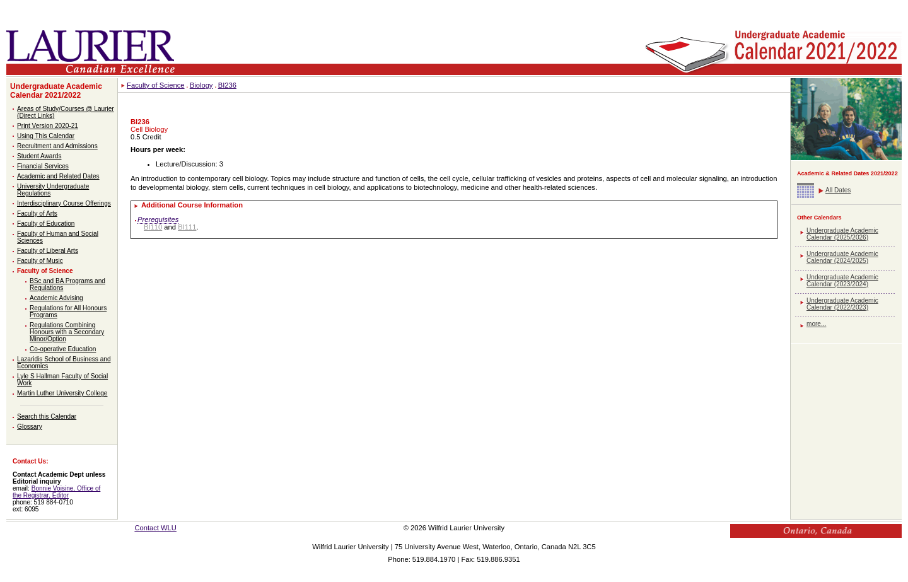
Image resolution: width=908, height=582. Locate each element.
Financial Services (43, 166)
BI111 (187, 227)
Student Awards (39, 156)
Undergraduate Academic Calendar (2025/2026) (842, 234)
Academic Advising (56, 297)
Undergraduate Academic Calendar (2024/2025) (842, 257)
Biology (201, 85)
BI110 (153, 227)
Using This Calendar (45, 135)
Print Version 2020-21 (47, 125)
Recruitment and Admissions (57, 146)
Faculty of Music (40, 260)
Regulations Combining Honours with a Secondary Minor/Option (67, 332)
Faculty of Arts (37, 213)
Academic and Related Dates (58, 176)
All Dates (838, 190)
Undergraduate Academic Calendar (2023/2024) (842, 281)
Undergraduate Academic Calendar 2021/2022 (56, 91)
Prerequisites (157, 219)
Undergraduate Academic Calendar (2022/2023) (842, 304)
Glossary (29, 426)
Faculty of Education (45, 223)
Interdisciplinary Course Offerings (64, 203)
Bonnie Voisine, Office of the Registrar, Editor (56, 492)
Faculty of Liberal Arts (47, 250)
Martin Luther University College (62, 393)
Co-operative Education (63, 349)
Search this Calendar (46, 416)
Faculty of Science (45, 270)
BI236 (227, 85)
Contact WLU (155, 528)
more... (816, 323)
